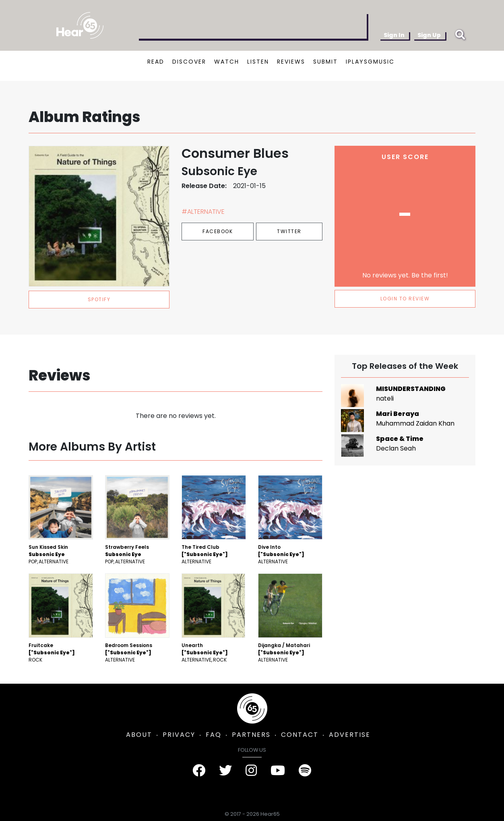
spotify (99, 299)
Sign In (394, 35)
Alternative (53, 561)
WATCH (226, 62)
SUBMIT (325, 62)
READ (155, 62)
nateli (385, 398)
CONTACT (299, 734)
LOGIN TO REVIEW (405, 298)
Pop (33, 561)
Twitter (289, 231)
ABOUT (139, 734)
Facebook (217, 231)
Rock (35, 659)
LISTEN (258, 62)
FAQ (213, 734)
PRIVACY (179, 734)
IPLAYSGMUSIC (370, 62)
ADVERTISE (349, 734)
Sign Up (429, 35)
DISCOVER (189, 62)
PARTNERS (251, 734)
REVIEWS (291, 62)
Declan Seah (396, 448)
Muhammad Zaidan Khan (415, 423)
